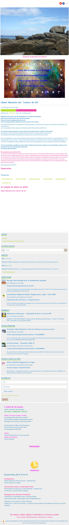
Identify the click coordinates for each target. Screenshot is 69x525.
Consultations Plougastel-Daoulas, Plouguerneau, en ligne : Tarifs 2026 (31, 294)
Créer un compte (5, 395)
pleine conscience (34, 179)
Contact (5, 238)
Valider (5, 399)
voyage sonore (48, 179)
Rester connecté (7, 391)
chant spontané (21, 179)
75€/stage (12, 113)
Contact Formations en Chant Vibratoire (13, 241)
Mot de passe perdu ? (14, 395)
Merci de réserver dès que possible (26, 110)
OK (65, 250)
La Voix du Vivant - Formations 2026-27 (20, 343)
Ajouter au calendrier (8, 110)
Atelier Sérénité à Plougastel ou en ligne (21, 362)
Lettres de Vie (6, 183)
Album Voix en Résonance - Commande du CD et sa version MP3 (29, 314)
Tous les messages (9, 272)
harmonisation (60, 179)
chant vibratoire (7, 179)
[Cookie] (4, 521)
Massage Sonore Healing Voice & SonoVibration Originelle (26, 281)
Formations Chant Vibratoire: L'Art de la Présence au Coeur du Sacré (30, 329)
